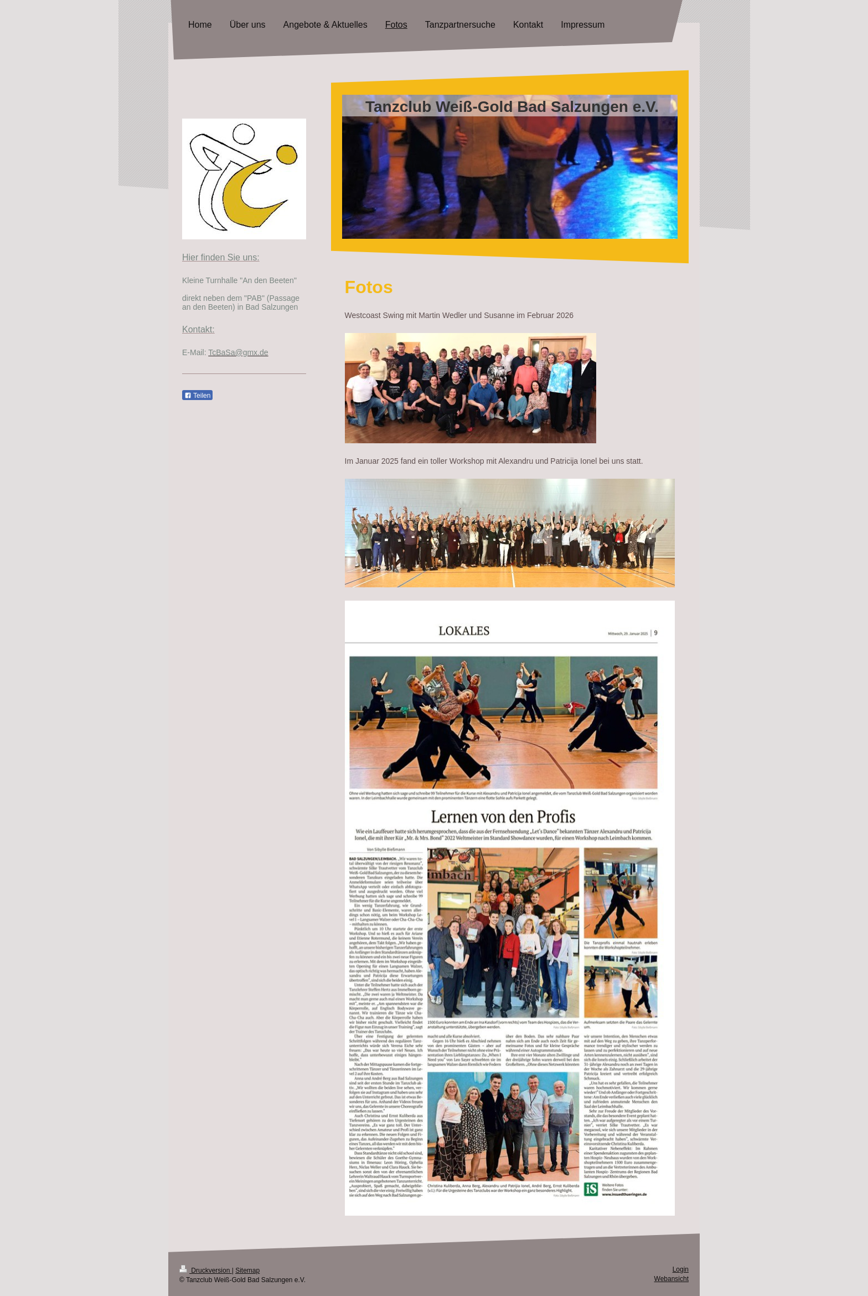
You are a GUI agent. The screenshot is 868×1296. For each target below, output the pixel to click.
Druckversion (205, 1270)
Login (681, 1269)
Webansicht (671, 1279)
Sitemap (247, 1270)
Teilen (197, 395)
